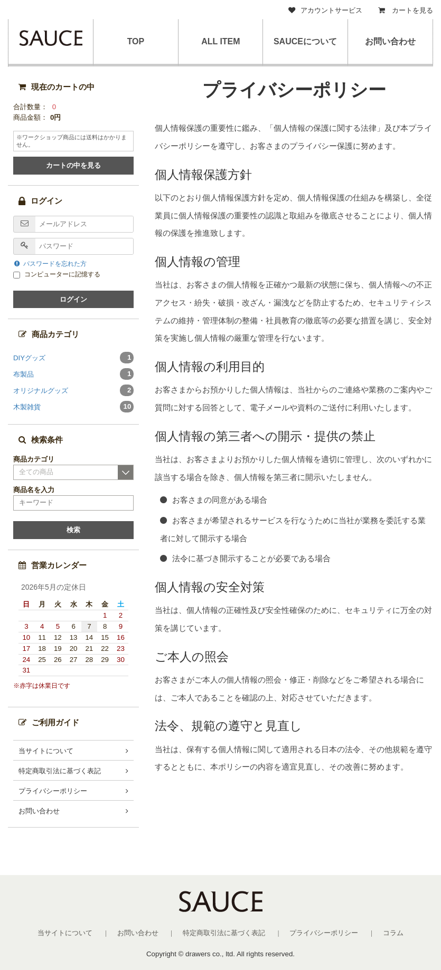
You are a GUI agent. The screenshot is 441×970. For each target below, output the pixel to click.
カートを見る (405, 10)
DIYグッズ (73, 357)
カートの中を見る (73, 165)
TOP (135, 41)
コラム (393, 933)
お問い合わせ (390, 41)
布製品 (73, 374)
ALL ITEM (220, 41)
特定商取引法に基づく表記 (59, 771)
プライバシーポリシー (52, 791)
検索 (73, 530)
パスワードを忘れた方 (50, 263)
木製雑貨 (73, 406)
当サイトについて (45, 751)
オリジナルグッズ (73, 390)
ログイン (73, 299)
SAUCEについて (305, 41)
